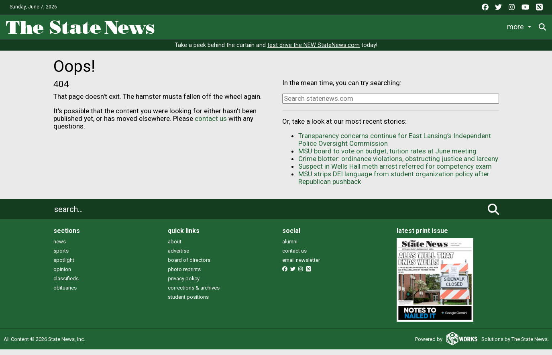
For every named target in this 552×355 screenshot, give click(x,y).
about (174, 247)
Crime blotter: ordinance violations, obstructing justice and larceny (398, 164)
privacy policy (184, 284)
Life (203, 25)
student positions (188, 302)
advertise (178, 256)
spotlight (63, 265)
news (59, 247)
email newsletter (301, 265)
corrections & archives (194, 293)
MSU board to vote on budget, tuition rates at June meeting (387, 157)
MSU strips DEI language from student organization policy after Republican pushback (393, 183)
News (172, 25)
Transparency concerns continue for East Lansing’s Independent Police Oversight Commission (394, 145)
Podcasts (388, 25)
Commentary (336, 25)
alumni (289, 247)
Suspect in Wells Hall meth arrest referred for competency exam (395, 172)
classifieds (66, 284)
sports (61, 256)
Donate (520, 26)
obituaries (65, 293)
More (483, 25)
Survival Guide (283, 25)
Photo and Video (439, 25)
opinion (62, 274)
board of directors (189, 265)
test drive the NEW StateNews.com (313, 50)
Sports (234, 25)
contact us (211, 124)
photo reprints (184, 274)
